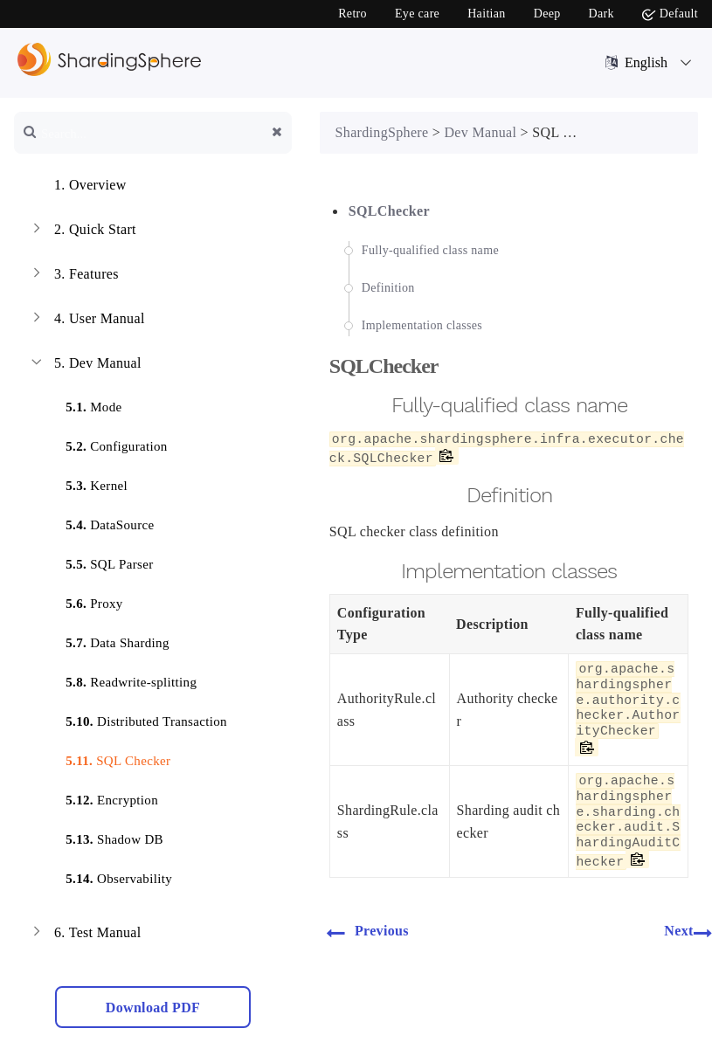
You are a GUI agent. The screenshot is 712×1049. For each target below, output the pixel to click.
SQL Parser (99, 561)
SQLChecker (389, 211)
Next (688, 932)
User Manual (86, 320)
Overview (77, 187)
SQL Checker (107, 758)
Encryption (101, 797)
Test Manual (85, 934)
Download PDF (153, 1007)
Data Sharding (107, 640)
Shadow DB (104, 836)
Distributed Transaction (136, 718)
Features (73, 276)
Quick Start (82, 231)
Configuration (106, 443)
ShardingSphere (382, 132)
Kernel (86, 483)
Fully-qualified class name (430, 250)
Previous (367, 932)
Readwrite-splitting (121, 679)
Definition (388, 287)
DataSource (99, 522)
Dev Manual (85, 365)
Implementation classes (422, 325)
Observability (108, 876)
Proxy (84, 600)
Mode (83, 404)
